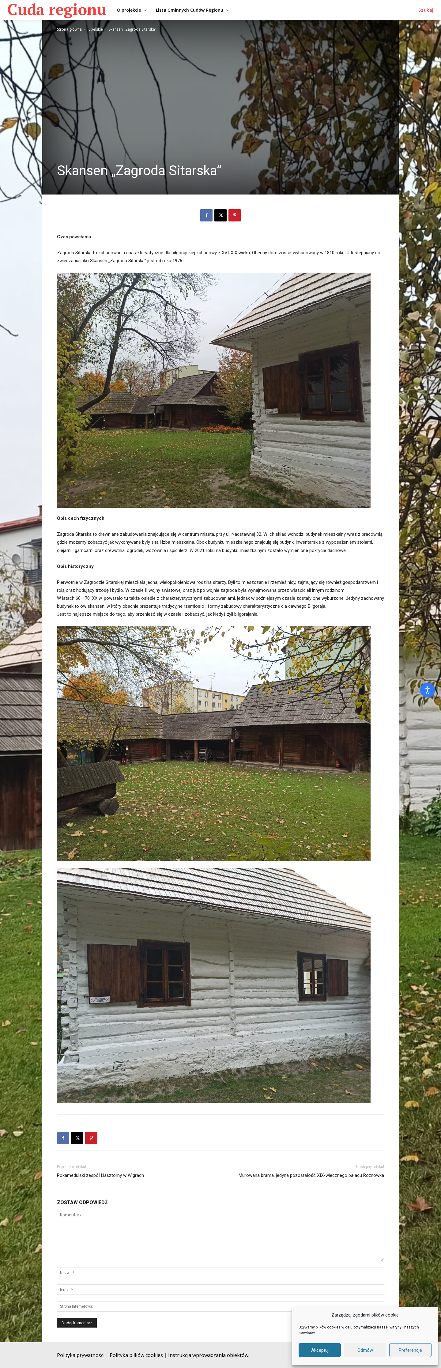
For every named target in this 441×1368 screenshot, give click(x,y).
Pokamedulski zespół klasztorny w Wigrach (100, 1175)
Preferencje (410, 1350)
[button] (426, 10)
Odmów (365, 1350)
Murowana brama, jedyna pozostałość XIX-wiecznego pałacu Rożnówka (311, 1175)
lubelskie (95, 29)
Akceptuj (320, 1350)
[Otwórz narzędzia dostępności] (427, 690)
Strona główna (69, 29)
